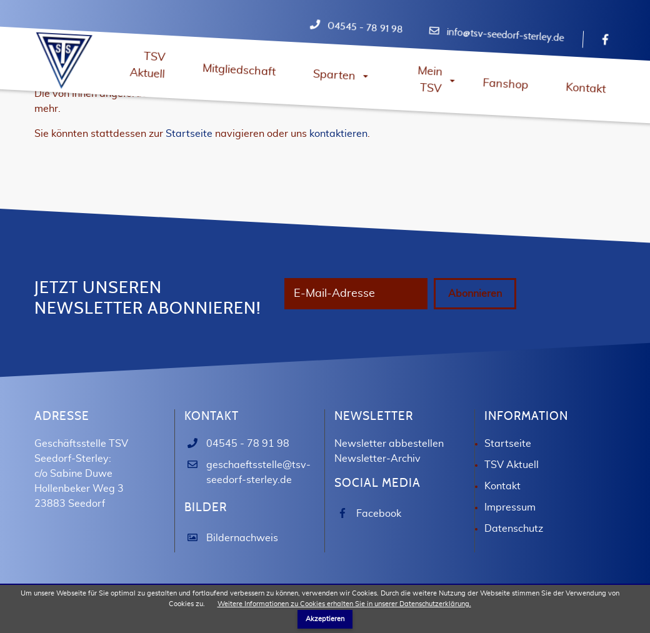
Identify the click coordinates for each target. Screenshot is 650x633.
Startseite (189, 134)
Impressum (510, 529)
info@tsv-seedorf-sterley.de (505, 35)
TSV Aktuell (511, 487)
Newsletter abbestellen (389, 466)
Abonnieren (325, 325)
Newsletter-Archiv (377, 481)
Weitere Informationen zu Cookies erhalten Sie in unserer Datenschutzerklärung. (344, 604)
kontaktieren (338, 134)
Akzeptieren (325, 619)
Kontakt (502, 508)
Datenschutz (513, 551)
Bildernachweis (242, 560)
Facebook (378, 536)
